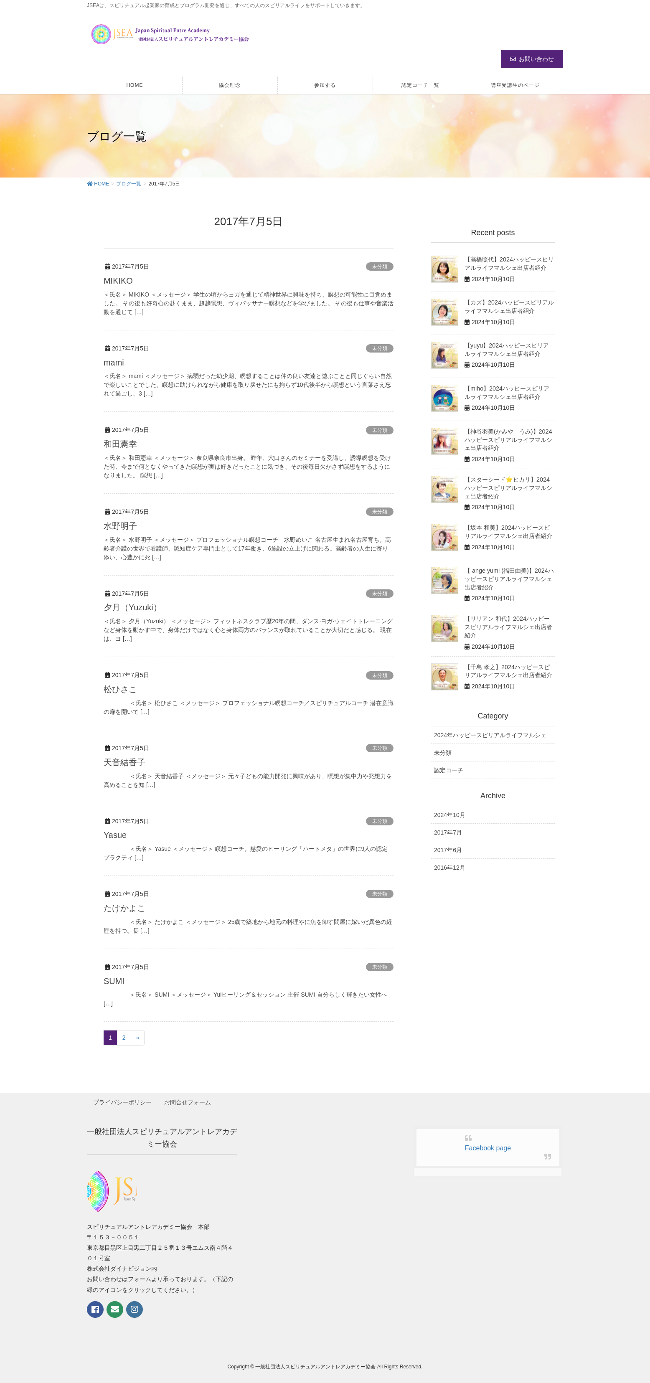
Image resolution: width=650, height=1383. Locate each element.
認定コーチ (448, 768)
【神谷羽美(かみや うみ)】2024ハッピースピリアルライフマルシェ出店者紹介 (508, 439)
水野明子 (120, 525)
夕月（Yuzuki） (133, 606)
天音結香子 (124, 760)
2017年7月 (448, 830)
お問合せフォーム (188, 1099)
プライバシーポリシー (123, 1099)
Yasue (115, 832)
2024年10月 (449, 812)
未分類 (379, 266)
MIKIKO (118, 280)
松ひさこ (120, 687)
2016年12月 (449, 866)
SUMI (114, 978)
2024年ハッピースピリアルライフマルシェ (490, 733)
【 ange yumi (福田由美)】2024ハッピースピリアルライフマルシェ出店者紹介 (509, 577)
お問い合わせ (532, 59)
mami (114, 362)
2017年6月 (448, 848)
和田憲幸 (120, 443)
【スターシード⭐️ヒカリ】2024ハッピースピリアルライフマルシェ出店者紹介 (508, 487)
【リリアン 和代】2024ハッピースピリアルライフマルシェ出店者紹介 (508, 625)
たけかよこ (124, 905)
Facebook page (488, 1144)
